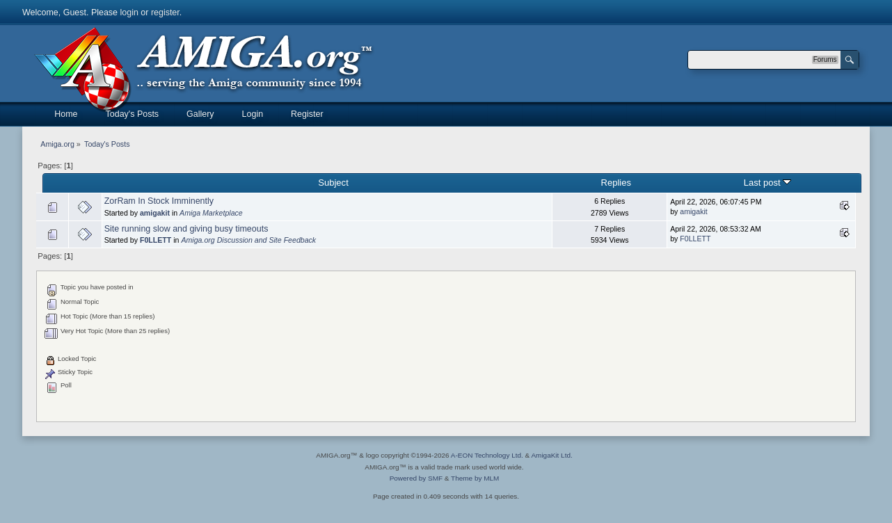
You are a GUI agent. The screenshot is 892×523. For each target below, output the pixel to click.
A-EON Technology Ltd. (487, 455)
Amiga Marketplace (211, 213)
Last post (768, 182)
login (129, 12)
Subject (333, 182)
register (165, 12)
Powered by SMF (416, 478)
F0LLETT (155, 240)
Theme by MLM (475, 478)
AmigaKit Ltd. (551, 455)
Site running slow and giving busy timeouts (186, 229)
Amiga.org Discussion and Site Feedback (248, 240)
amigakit (155, 213)
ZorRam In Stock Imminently (159, 201)
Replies (615, 182)
